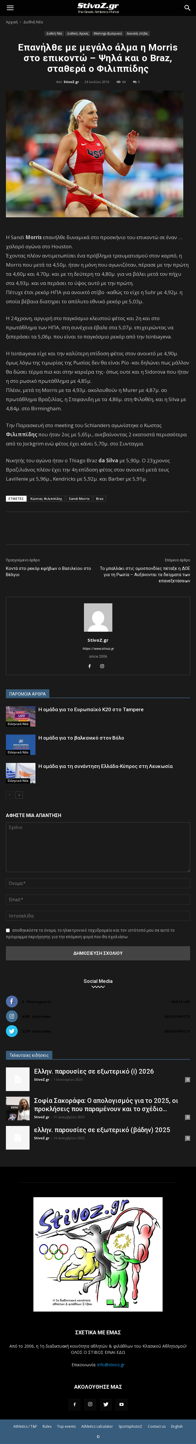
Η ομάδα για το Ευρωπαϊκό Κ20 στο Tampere (91, 709)
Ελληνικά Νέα (18, 724)
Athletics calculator (97, 1426)
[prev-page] (9, 795)
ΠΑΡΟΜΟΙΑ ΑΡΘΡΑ (27, 694)
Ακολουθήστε (177, 1016)
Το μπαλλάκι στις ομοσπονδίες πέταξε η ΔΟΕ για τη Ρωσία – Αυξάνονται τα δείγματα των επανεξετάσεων (145, 575)
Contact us (157, 1426)
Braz (99, 498)
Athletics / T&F (25, 1426)
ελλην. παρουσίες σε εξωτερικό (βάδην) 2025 (102, 1130)
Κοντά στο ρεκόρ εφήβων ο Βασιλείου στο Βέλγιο (48, 571)
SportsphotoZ (130, 1426)
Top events (66, 1426)
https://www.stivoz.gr (98, 649)
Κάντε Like (180, 1001)
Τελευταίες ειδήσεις (29, 1055)
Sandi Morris (79, 498)
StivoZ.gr (71, 82)
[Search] (187, 8)
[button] (10, 8)
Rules (47, 1426)
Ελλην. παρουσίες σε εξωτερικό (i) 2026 (94, 1071)
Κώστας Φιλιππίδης (46, 498)
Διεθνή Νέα (33, 22)
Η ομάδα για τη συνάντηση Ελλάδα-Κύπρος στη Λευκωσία (105, 766)
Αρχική (12, 22)
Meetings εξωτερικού (108, 33)
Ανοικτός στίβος (137, 33)
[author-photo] (98, 631)
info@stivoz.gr (110, 1364)
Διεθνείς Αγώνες (78, 33)
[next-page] (19, 795)
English (177, 1426)
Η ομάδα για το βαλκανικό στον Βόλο (81, 738)
